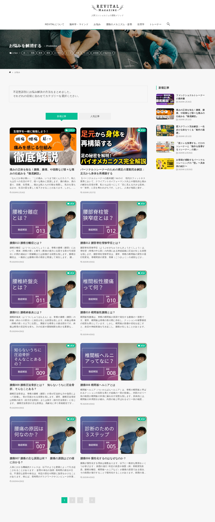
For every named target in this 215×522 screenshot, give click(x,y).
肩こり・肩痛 (28, 53)
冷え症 (86, 53)
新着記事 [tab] (61, 116)
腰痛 (40, 53)
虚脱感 (96, 53)
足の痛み (58, 53)
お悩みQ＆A (108, 53)
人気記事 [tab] (95, 116)
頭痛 (77, 53)
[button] (168, 24)
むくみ (68, 53)
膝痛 (48, 53)
